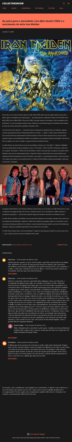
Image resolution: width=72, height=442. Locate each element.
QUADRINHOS (25, 8)
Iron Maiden (16, 245)
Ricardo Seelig (18, 325)
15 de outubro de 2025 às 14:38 (27, 260)
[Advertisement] (36, 411)
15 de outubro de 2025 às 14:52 (27, 278)
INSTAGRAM (39, 8)
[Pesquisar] (64, 3)
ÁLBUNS (13, 8)
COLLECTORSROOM (12, 3)
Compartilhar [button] (62, 245)
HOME (4, 8)
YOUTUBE (51, 8)
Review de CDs (27, 245)
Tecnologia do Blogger (36, 434)
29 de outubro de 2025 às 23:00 (27, 342)
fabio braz (11, 260)
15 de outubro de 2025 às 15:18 (35, 325)
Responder (12, 274)
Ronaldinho (12, 342)
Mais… (62, 8)
